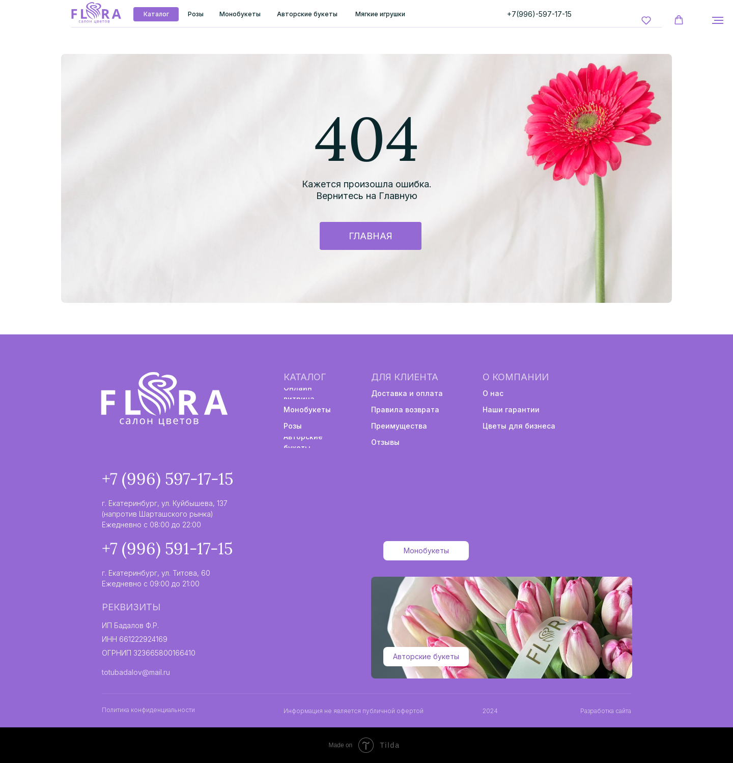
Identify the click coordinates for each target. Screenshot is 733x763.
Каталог (305, 377)
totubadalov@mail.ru (136, 672)
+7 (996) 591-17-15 (167, 548)
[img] (96, 13)
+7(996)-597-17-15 (539, 14)
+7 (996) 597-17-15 (167, 478)
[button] (646, 20)
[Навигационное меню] (717, 20)
